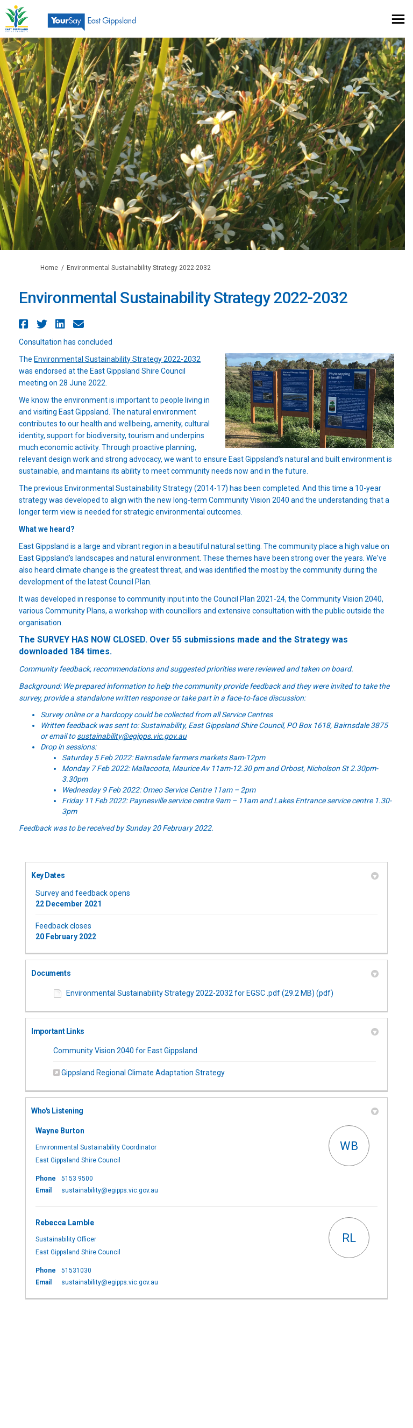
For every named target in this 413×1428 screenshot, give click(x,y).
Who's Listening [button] (205, 1110)
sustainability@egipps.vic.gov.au (132, 736)
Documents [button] (205, 973)
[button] (25, 324)
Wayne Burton (59, 1130)
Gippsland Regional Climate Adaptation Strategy (143, 1072)
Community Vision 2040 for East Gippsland (125, 1050)
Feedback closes (63, 926)
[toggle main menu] (398, 19)
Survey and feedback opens (82, 893)
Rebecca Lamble (64, 1222)
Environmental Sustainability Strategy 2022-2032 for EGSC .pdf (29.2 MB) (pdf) (199, 993)
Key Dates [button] (205, 875)
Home (49, 268)
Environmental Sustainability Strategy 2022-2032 (117, 359)
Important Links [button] (205, 1031)
